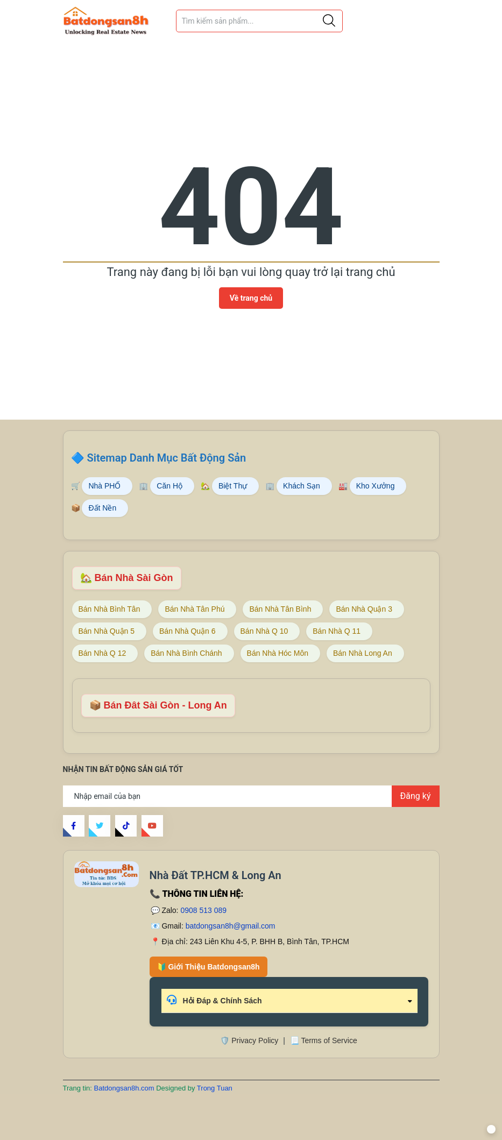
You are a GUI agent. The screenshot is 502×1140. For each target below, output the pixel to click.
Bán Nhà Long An (362, 653)
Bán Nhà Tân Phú (194, 609)
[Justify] (329, 21)
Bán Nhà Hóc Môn (277, 653)
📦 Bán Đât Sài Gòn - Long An (158, 705)
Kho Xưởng (375, 486)
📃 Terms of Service (323, 1040)
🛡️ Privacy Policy (249, 1040)
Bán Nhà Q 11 (336, 631)
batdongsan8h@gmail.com (230, 926)
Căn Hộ (169, 486)
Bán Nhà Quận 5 (107, 631)
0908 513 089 (203, 910)
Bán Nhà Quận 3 (364, 609)
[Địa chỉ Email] (251, 796)
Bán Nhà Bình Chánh (186, 653)
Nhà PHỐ (104, 486)
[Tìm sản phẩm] (259, 21)
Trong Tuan (214, 1088)
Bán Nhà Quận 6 (187, 631)
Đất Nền (102, 508)
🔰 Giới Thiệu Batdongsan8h (208, 966)
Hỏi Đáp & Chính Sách (214, 1000)
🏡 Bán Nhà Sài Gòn (126, 577)
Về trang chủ (251, 298)
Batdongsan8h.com (125, 1088)
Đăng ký (415, 796)
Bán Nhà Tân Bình (280, 609)
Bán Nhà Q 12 (102, 653)
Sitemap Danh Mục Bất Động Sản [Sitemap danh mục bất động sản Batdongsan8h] (166, 457)
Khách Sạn (301, 486)
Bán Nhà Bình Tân (109, 609)
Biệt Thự (232, 486)
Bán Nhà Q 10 (264, 631)
